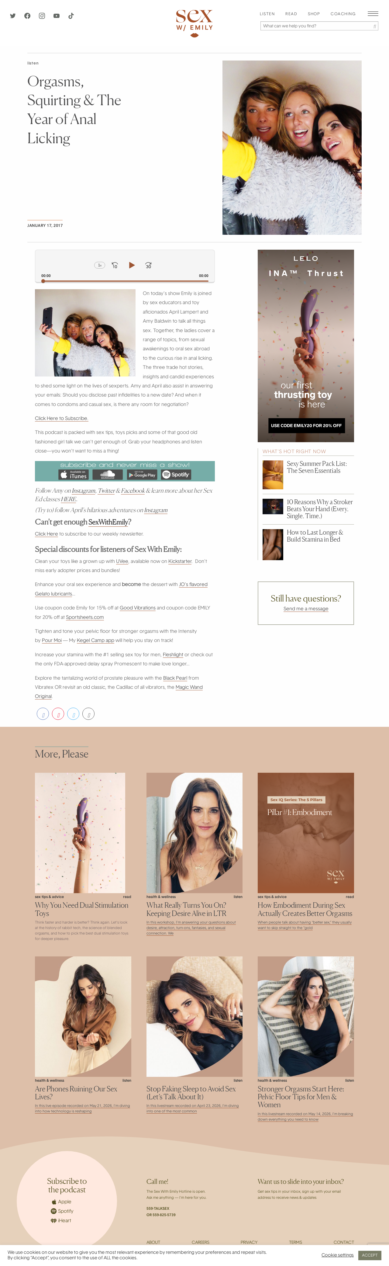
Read (291, 14)
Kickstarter (179, 561)
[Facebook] (28, 18)
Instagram (84, 490)
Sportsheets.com (85, 617)
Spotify (62, 1211)
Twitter (107, 490)
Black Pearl (175, 678)
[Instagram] (42, 18)
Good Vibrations (138, 608)
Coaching (343, 14)
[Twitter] (13, 18)
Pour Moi (52, 640)
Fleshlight (173, 655)
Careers (200, 1243)
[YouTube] (57, 18)
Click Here (46, 534)
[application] (125, 266)
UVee (122, 561)
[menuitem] (267, 14)
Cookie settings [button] (338, 1255)
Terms (295, 1243)
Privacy (249, 1243)
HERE (69, 499)
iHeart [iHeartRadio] (61, 1221)
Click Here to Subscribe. (61, 418)
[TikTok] (71, 18)
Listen (267, 14)
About (153, 1243)
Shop (314, 14)
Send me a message (306, 609)
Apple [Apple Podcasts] (61, 1201)
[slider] (124, 281)
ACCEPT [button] (370, 1255)
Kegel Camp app (95, 640)
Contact (344, 1243)
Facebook (134, 490)
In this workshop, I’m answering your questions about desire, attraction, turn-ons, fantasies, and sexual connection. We (191, 928)
